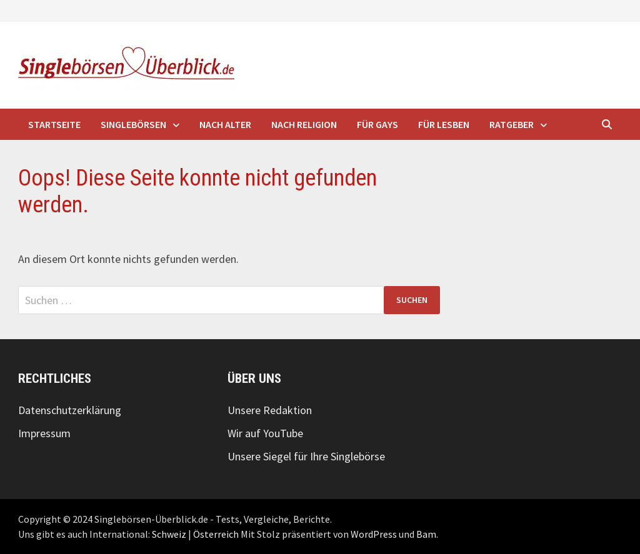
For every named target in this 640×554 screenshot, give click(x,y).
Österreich (216, 534)
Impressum (44, 433)
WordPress (374, 534)
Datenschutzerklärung (69, 410)
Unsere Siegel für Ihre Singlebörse (306, 456)
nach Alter (225, 124)
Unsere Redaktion (270, 410)
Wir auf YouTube (265, 433)
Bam (426, 534)
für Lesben (443, 124)
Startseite (54, 124)
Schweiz (169, 534)
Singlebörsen (133, 124)
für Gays (377, 124)
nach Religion (304, 124)
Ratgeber (511, 124)
